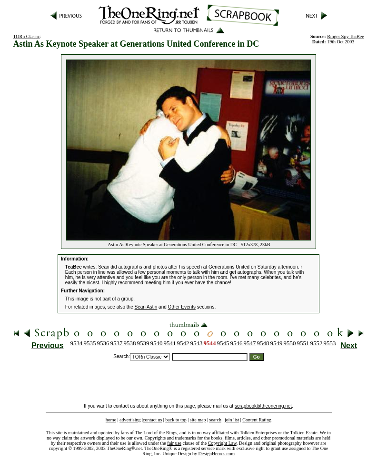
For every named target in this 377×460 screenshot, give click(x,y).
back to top (175, 419)
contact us (152, 419)
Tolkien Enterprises (258, 432)
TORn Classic (26, 36)
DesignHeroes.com (216, 453)
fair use (174, 443)
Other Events (182, 307)
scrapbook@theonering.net (263, 406)
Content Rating (256, 419)
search (215, 419)
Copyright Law (222, 443)
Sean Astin (146, 307)
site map (198, 419)
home (111, 419)
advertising (129, 419)
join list (232, 419)
